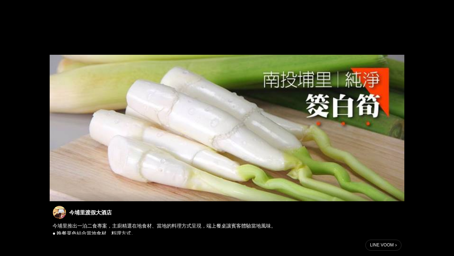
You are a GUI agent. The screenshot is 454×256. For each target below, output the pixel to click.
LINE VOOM (382, 244)
